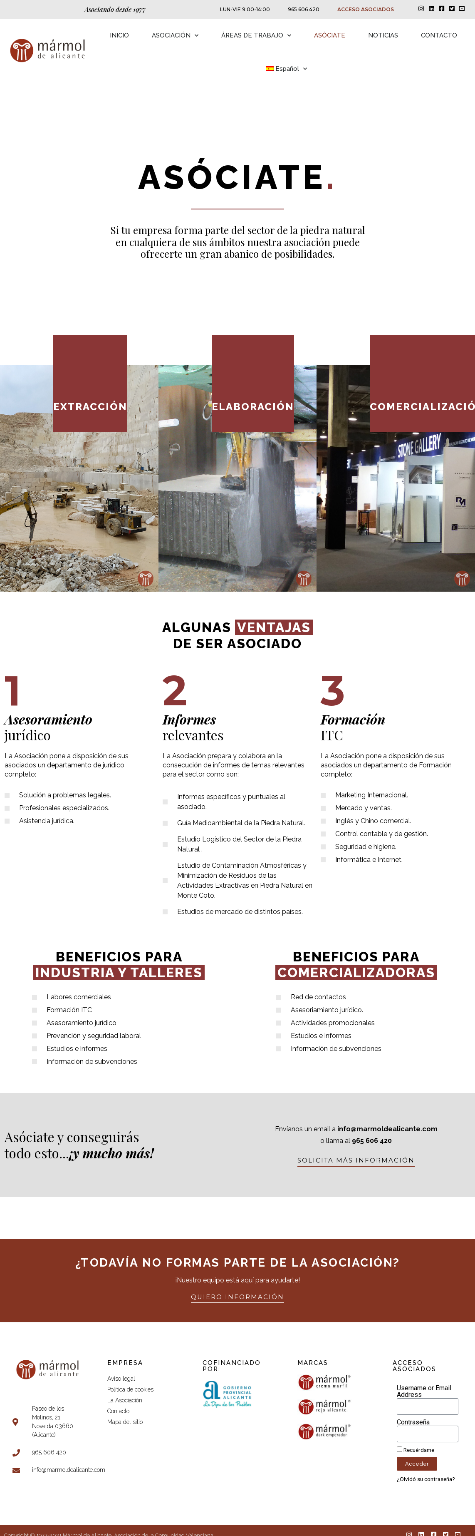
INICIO (119, 35)
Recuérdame (415, 1449)
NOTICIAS (383, 35)
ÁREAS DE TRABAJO (256, 35)
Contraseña (413, 1422)
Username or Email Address (424, 1391)
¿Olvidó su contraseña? (426, 1479)
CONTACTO (439, 35)
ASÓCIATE (329, 35)
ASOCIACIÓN (175, 35)
